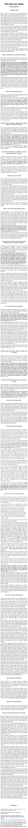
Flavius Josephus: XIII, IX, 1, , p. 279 (13, 517)
